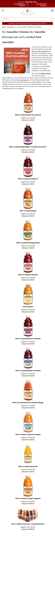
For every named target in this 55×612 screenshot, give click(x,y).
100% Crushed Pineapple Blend (28, 243)
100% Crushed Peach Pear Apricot (28, 115)
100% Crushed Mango (28, 211)
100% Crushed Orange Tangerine (27, 498)
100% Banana (28, 307)
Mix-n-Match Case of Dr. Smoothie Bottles (28, 524)
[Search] (26, 18)
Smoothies (10, 27)
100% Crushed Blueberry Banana (28, 371)
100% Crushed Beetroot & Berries (28, 339)
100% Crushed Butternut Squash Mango (28, 403)
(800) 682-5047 (31, 2)
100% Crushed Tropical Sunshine (27, 435)
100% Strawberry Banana (28, 275)
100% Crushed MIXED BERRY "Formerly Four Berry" (28, 147)
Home (4, 27)
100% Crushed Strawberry (28, 179)
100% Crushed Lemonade (27, 466)
